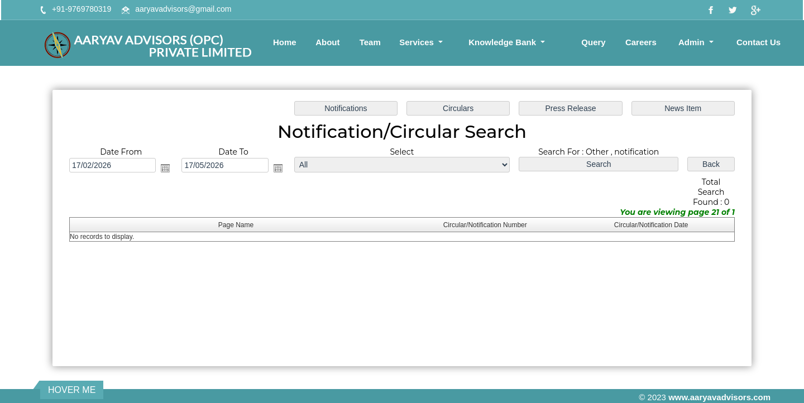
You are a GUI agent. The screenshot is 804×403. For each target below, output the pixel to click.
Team (370, 42)
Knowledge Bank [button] (503, 42)
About (327, 42)
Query (593, 42)
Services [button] (417, 42)
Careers (641, 42)
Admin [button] (692, 42)
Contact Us (758, 42)
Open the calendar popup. (167, 168)
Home (284, 42)
